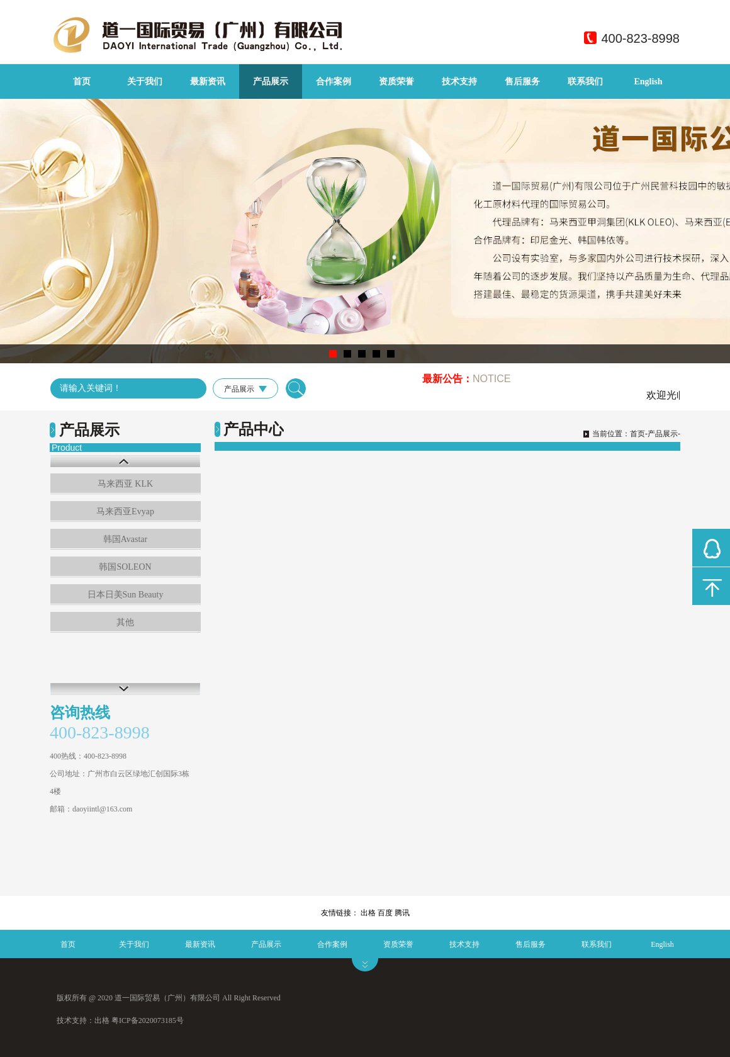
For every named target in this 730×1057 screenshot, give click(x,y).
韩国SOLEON (125, 567)
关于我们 (144, 81)
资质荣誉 (396, 81)
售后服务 (522, 81)
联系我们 (585, 81)
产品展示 (270, 81)
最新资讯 (207, 81)
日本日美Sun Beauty (125, 594)
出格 (368, 912)
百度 (385, 912)
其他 (125, 622)
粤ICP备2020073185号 (147, 1020)
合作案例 (333, 81)
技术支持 (459, 81)
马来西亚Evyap (125, 511)
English (648, 81)
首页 (82, 81)
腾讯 (402, 912)
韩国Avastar (125, 539)
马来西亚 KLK (125, 484)
